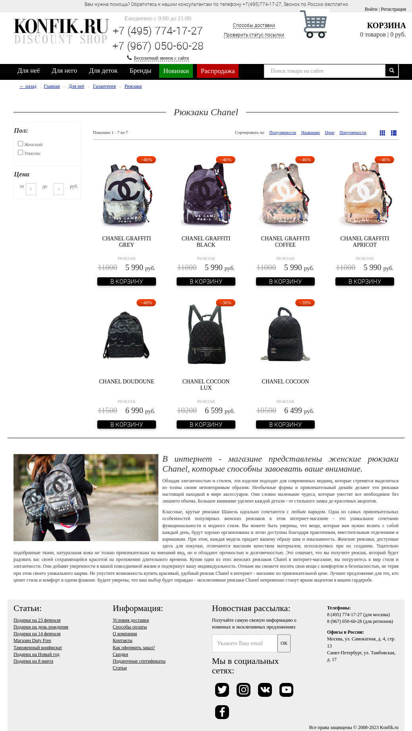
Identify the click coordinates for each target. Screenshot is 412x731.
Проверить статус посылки (254, 34)
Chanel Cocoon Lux (206, 385)
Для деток (103, 70)
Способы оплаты (130, 627)
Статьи (120, 668)
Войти (371, 9)
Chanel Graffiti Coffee (285, 242)
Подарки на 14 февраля (36, 633)
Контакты (123, 640)
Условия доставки (131, 620)
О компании (125, 633)
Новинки (176, 71)
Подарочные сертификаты (139, 661)
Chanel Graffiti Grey (126, 242)
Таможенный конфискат (37, 647)
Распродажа (218, 71)
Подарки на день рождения (40, 627)
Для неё (28, 70)
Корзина (386, 25)
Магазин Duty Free (32, 640)
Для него (64, 70)
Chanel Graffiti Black (206, 242)
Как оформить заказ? (134, 647)
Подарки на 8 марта (33, 661)
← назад (28, 86)
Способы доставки (254, 25)
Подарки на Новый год (36, 654)
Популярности (283, 132)
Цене (330, 132)
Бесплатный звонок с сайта (161, 58)
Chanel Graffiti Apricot (365, 242)
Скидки (120, 654)
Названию (310, 132)
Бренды (141, 70)
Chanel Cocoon (285, 382)
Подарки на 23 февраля (36, 620)
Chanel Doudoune (126, 382)
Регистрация (393, 9)
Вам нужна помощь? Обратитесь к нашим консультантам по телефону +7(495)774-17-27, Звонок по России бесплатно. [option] (217, 4)
